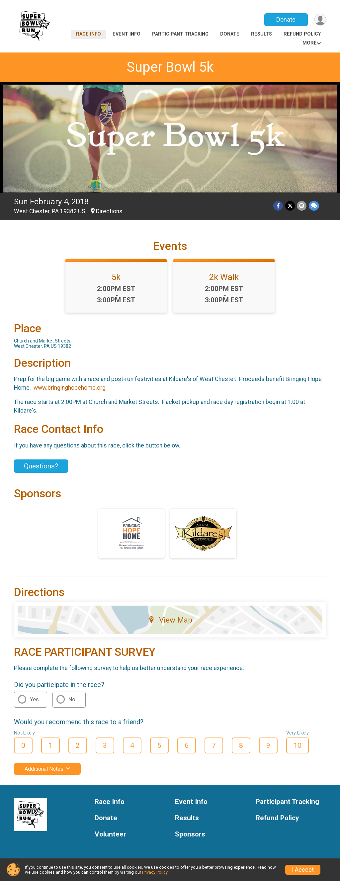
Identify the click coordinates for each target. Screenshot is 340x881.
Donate (285, 19)
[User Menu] (320, 20)
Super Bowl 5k (170, 67)
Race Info (88, 34)
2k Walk (224, 277)
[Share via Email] (302, 206)
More (309, 43)
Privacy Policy (154, 872)
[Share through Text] (314, 206)
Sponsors (190, 834)
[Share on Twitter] (290, 206)
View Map (170, 620)
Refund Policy (302, 34)
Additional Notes (47, 769)
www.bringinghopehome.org (70, 387)
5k (116, 277)
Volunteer (110, 834)
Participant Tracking (180, 34)
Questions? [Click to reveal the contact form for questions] (41, 466)
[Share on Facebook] (279, 206)
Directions (109, 211)
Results (261, 34)
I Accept (303, 869)
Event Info (126, 34)
